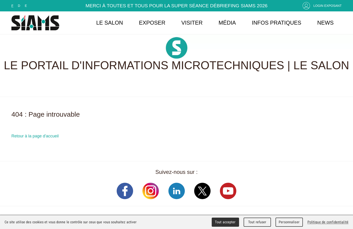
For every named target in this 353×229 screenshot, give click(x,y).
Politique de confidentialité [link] (327, 222)
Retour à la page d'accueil (35, 136)
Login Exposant (327, 6)
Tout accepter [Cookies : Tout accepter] (225, 222)
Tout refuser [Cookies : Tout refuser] (257, 222)
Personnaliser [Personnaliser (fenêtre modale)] (289, 222)
